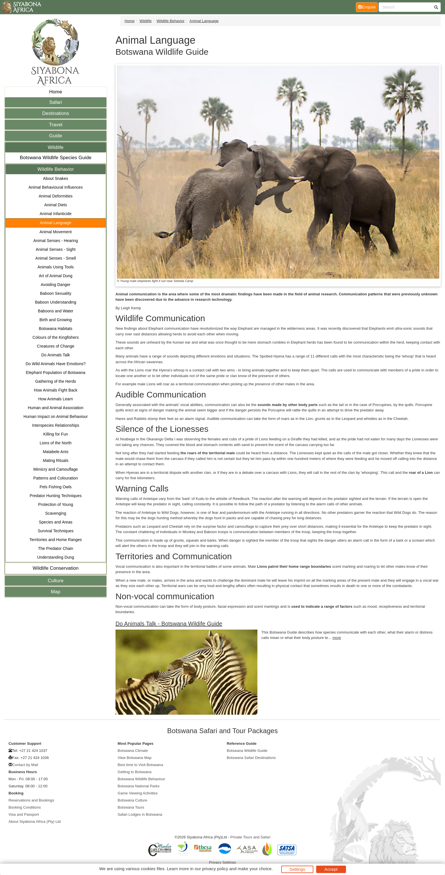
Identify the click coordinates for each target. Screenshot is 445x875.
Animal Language (55, 222)
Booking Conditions (25, 807)
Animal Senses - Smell (55, 258)
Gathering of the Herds (55, 381)
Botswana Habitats (55, 328)
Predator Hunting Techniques (55, 495)
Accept (330, 869)
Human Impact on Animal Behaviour (56, 416)
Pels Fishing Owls (56, 487)
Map (55, 591)
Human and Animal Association (55, 407)
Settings (297, 869)
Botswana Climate (133, 750)
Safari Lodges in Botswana (140, 814)
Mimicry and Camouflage (55, 469)
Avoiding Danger (56, 284)
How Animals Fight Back (55, 390)
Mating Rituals (55, 460)
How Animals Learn (55, 399)
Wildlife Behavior (55, 169)
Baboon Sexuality (56, 293)
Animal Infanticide (56, 213)
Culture (56, 580)
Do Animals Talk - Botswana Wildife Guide (169, 624)
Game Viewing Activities (138, 793)
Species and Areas (55, 522)
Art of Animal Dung (56, 276)
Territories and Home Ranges (56, 539)
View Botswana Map (135, 758)
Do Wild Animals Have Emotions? (56, 363)
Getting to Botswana (135, 772)
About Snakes (55, 178)
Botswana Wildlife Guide (247, 750)
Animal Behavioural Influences (55, 187)
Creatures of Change (55, 346)
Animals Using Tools (55, 267)
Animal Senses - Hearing (55, 240)
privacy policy (215, 868)
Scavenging (55, 513)
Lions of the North (56, 443)
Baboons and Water (56, 311)
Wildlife (56, 147)
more (337, 638)
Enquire (368, 6)
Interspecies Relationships (55, 425)
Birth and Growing (55, 319)
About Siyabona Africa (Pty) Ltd (35, 821)
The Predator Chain (55, 548)
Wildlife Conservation (56, 568)
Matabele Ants (55, 451)
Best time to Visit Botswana (140, 765)
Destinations (55, 113)
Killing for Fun (55, 434)
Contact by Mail (25, 765)
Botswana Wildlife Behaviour (141, 779)
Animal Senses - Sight (55, 249)
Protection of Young (55, 504)
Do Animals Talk (55, 355)
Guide (55, 135)
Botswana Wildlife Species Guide (56, 157)
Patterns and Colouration (55, 478)
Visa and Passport (24, 814)
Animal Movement (55, 232)
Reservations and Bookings (31, 800)
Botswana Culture (132, 800)
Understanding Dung (55, 557)
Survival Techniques (56, 531)
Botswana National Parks (139, 786)
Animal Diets (55, 205)
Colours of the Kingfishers (56, 337)
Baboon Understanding (55, 302)
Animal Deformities (55, 196)
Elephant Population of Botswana (55, 372)
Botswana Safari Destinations (251, 758)
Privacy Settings (222, 862)
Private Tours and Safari (250, 837)
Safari (55, 102)
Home (55, 91)
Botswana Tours (131, 807)
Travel (55, 124)
